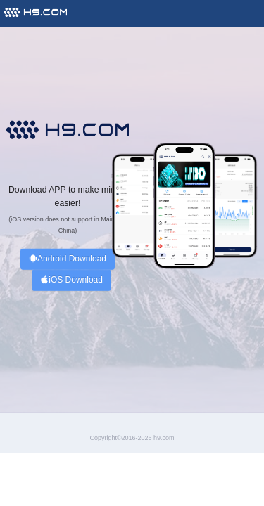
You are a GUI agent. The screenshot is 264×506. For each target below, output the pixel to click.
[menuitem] (35, 11)
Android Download (67, 259)
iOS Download (71, 280)
